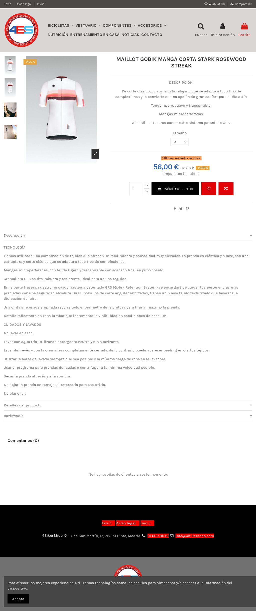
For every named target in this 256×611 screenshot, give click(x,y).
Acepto (18, 599)
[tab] (128, 237)
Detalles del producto (128, 407)
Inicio (40, 4)
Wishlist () (214, 4)
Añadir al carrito (175, 190)
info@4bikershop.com (195, 536)
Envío (8, 4)
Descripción (128, 237)
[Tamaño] (179, 143)
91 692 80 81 (158, 536)
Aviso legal (24, 4)
